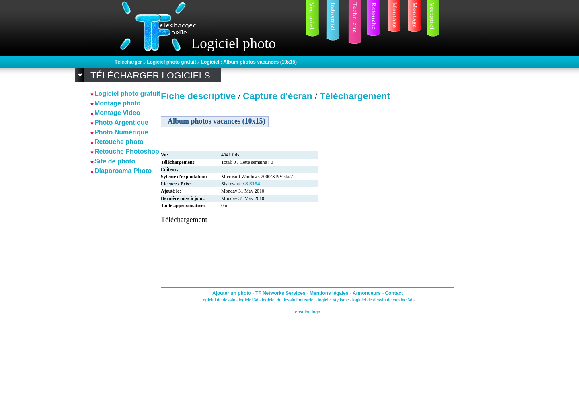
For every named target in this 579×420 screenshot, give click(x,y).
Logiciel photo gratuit (171, 62)
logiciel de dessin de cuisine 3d (382, 300)
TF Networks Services (281, 293)
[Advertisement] (114, 297)
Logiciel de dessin (218, 300)
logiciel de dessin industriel (288, 300)
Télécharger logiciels (150, 75)
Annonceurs (367, 293)
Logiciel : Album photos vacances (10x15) (249, 62)
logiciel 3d (249, 300)
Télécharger (128, 62)
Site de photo (114, 161)
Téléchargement (355, 96)
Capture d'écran (279, 96)
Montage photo (117, 103)
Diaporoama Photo (123, 170)
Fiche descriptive (198, 96)
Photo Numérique (121, 132)
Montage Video (117, 112)
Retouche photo (119, 141)
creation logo (307, 312)
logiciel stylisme (333, 300)
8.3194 (252, 184)
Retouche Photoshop (126, 151)
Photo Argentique (121, 122)
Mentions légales (330, 293)
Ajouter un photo (232, 293)
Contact (394, 293)
